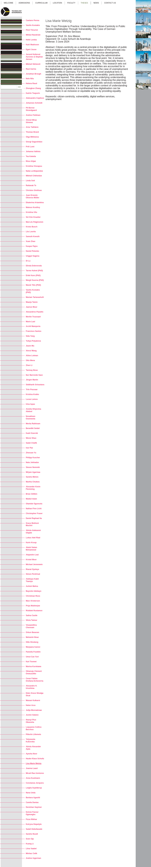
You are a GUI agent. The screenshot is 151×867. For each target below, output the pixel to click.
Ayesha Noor (31, 754)
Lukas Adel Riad (33, 538)
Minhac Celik (31, 853)
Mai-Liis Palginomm (34, 222)
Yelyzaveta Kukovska (30, 740)
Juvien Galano (32, 715)
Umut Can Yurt (32, 657)
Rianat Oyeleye (32, 569)
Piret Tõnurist (32, 30)
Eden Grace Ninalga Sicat (34, 694)
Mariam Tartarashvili (35, 297)
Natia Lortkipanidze (34, 171)
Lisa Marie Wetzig (33, 763)
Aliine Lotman (32, 355)
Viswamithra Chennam (31, 626)
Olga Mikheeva (32, 137)
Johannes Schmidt (34, 103)
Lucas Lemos (32, 399)
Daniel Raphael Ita (34, 518)
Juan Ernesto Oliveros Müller (32, 196)
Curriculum (41, 3)
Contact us (110, 3)
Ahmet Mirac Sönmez (31, 121)
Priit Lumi (30, 147)
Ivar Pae (29, 448)
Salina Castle (31, 615)
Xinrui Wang (31, 351)
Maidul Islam (31, 499)
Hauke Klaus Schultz (35, 759)
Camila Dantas (32, 802)
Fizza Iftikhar (31, 819)
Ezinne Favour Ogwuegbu (32, 813)
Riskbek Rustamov (34, 611)
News (96, 3)
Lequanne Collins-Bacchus (34, 728)
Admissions (24, 3)
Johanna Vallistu (33, 151)
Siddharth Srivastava (35, 385)
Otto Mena (30, 360)
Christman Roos (33, 596)
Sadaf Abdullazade (34, 829)
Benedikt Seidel (33, 428)
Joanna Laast (32, 768)
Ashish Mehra (32, 586)
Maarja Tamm (31, 302)
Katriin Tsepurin (33, 93)
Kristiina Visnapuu (34, 166)
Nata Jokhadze (32, 462)
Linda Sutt (30, 181)
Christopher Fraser (34, 513)
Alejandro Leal (32, 555)
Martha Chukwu (33, 482)
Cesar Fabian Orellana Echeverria (34, 679)
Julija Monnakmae (34, 710)
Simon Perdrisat (33, 574)
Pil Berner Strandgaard (31, 109)
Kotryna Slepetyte (34, 824)
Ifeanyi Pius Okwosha (31, 721)
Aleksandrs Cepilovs (35, 98)
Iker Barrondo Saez (34, 375)
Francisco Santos (33, 331)
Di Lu (28, 261)
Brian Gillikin (31, 494)
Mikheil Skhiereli (33, 64)
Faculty (71, 3)
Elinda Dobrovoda (34, 266)
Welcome (8, 3)
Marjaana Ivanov (33, 647)
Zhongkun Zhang (33, 88)
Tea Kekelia (31, 156)
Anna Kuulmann (33, 778)
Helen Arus (31, 705)
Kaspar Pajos (32, 246)
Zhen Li (29, 365)
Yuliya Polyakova (33, 341)
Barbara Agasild (33, 798)
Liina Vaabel (31, 849)
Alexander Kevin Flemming (33, 488)
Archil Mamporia (33, 326)
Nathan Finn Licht (33, 509)
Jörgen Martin (32, 380)
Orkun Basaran (32, 632)
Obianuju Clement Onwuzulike (34, 672)
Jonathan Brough (33, 74)
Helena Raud (31, 83)
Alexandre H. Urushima (31, 687)
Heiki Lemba (31, 40)
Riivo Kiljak (31, 161)
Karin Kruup (31, 542)
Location (57, 3)
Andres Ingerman (33, 858)
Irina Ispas (30, 404)
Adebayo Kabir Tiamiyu (32, 580)
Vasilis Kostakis (33, 25)
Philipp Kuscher (33, 457)
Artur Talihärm (32, 127)
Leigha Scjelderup (34, 788)
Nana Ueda (30, 793)
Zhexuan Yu (31, 453)
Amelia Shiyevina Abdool (33, 410)
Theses (84, 3)
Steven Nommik (33, 467)
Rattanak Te (31, 185)
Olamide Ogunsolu (34, 504)
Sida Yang (30, 336)
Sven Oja (30, 839)
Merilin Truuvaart (33, 317)
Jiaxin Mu (30, 346)
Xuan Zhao (30, 241)
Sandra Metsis (32, 477)
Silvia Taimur (31, 620)
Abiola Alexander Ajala (33, 747)
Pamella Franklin (33, 652)
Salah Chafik (31, 443)
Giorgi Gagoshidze (34, 142)
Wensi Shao (31, 438)
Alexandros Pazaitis (34, 312)
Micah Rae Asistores (35, 773)
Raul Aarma (31, 69)
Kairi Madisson (32, 45)
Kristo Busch (31, 227)
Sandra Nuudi (32, 834)
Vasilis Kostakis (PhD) (33, 291)
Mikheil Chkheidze (34, 176)
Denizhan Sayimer (34, 807)
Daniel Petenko (32, 251)
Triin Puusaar (32, 389)
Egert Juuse (31, 49)
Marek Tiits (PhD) (33, 285)
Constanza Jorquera (35, 783)
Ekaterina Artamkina (35, 202)
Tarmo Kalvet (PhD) (34, 271)
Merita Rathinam (33, 424)
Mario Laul (30, 322)
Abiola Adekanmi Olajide (33, 531)
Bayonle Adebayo (33, 591)
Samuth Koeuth (32, 236)
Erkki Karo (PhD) (33, 275)
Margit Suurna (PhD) (35, 280)
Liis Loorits (31, 232)
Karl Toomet (31, 662)
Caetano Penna (32, 20)
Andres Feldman (33, 115)
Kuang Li (30, 844)
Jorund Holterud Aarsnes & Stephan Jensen (34, 56)
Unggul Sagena (32, 256)
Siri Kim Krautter (33, 217)
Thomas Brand (32, 132)
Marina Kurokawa (33, 666)
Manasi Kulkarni (33, 700)
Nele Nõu (30, 79)
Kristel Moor (31, 560)
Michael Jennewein (34, 564)
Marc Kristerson (33, 601)
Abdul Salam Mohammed (31, 548)
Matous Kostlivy (33, 207)
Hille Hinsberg (32, 642)
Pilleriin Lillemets (33, 734)
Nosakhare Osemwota (30, 417)
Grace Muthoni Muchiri (32, 524)
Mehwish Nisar (32, 637)
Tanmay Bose (32, 370)
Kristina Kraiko (32, 394)
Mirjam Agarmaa (33, 472)
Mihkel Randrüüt (33, 35)
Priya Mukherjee (33, 606)
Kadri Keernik (32, 433)
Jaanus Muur (31, 307)
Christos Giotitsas (34, 190)
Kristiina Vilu (31, 212)
